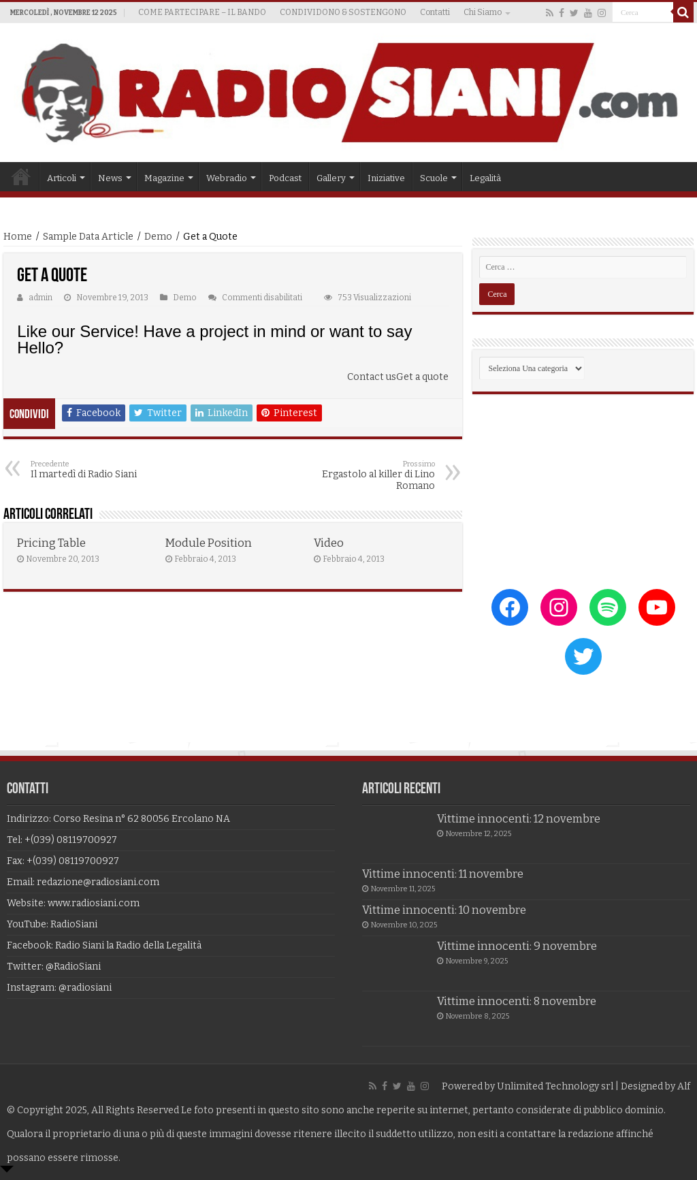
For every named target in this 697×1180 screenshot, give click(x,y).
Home (21, 176)
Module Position (208, 543)
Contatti (435, 12)
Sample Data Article (88, 236)
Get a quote (422, 377)
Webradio (226, 178)
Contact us (371, 377)
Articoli (61, 178)
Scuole (434, 178)
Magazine (164, 178)
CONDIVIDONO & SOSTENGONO (343, 12)
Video (329, 543)
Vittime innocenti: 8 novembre (516, 1001)
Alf (683, 1086)
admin (40, 297)
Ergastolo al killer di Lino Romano (365, 476)
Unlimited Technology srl (555, 1086)
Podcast (285, 178)
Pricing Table (51, 543)
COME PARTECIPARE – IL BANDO (202, 12)
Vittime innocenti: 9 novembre (517, 946)
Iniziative (386, 178)
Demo (158, 236)
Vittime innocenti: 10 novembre (444, 910)
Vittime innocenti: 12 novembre (518, 818)
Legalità (485, 178)
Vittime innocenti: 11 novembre (442, 873)
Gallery (331, 178)
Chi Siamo (483, 12)
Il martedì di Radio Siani (100, 470)
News (110, 178)
